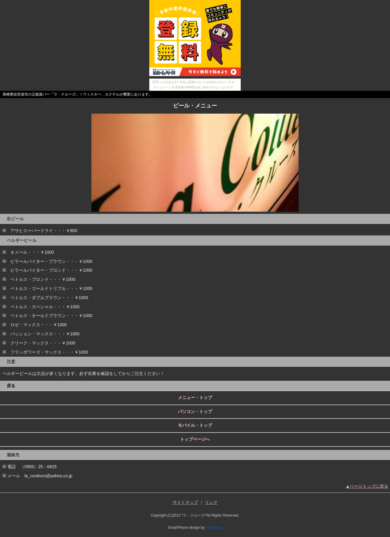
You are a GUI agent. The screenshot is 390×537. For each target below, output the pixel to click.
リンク (211, 502)
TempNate (214, 527)
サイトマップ (185, 502)
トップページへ (195, 439)
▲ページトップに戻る (367, 486)
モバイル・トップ (195, 425)
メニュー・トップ (195, 397)
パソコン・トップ (195, 411)
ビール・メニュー (195, 106)
